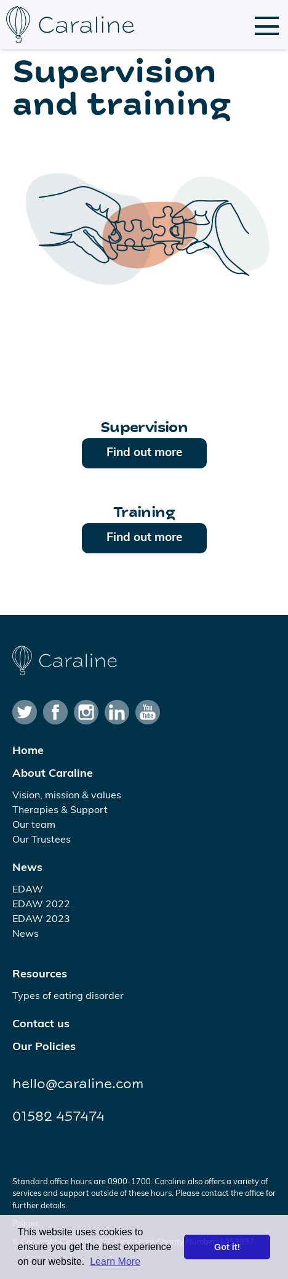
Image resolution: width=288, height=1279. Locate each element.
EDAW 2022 (41, 905)
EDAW (27, 890)
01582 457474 (58, 1116)
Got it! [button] (227, 1247)
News (27, 868)
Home (28, 751)
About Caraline (52, 774)
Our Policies (44, 1047)
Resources (39, 974)
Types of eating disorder (68, 996)
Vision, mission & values (66, 796)
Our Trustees (41, 840)
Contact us (41, 1024)
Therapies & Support (60, 811)
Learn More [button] (115, 1261)
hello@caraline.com (77, 1084)
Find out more (144, 453)
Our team (33, 825)
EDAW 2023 (41, 919)
